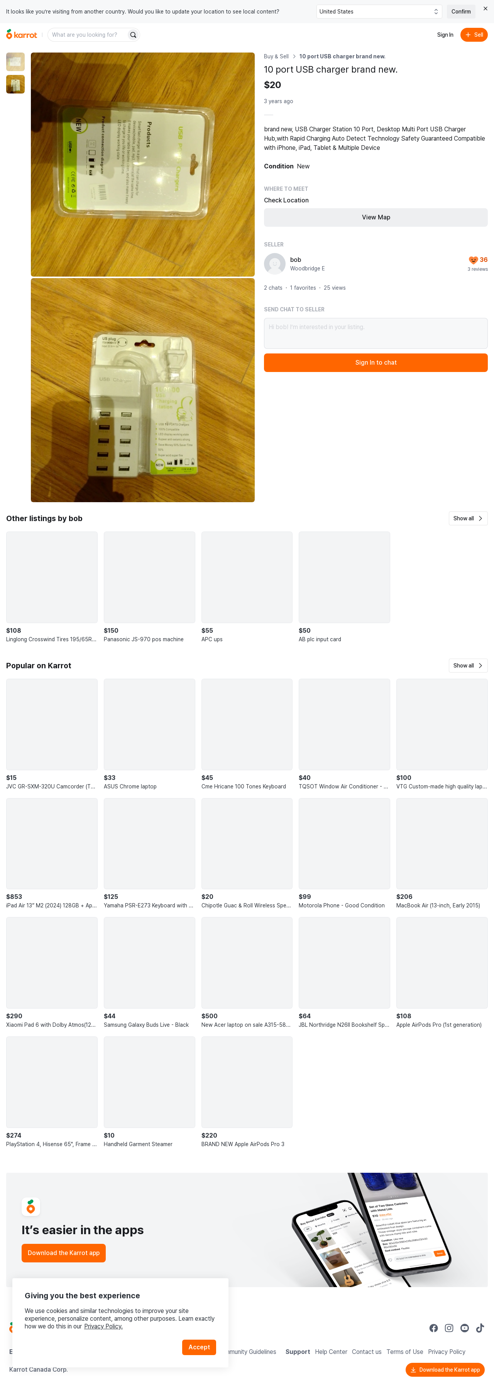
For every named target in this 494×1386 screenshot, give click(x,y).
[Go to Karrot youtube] (464, 1328)
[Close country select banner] (485, 8)
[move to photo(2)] (15, 84)
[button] (468, 518)
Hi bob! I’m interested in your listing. (376, 333)
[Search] (133, 34)
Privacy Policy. (103, 1326)
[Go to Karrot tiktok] (480, 1328)
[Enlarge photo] (143, 165)
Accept (199, 1347)
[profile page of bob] (275, 264)
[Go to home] (21, 35)
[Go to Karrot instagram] (449, 1328)
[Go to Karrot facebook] (433, 1328)
